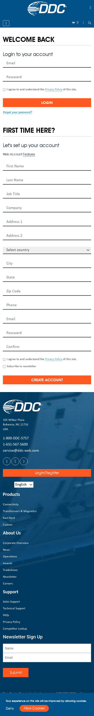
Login (47, 102)
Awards (7, 563)
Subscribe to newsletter (21, 366)
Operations (10, 556)
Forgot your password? (17, 112)
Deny (10, 708)
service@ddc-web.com (21, 451)
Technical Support (14, 608)
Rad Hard (9, 518)
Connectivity (10, 504)
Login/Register (47, 472)
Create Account (47, 380)
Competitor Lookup (15, 628)
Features (29, 154)
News (6, 549)
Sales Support (11, 601)
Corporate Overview (15, 543)
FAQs (6, 615)
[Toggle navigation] (90, 7)
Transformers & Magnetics (20, 511)
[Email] (47, 657)
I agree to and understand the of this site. (42, 89)
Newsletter (10, 576)
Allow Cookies (34, 708)
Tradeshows (10, 570)
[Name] (47, 648)
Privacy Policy (53, 89)
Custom (7, 524)
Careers (8, 583)
